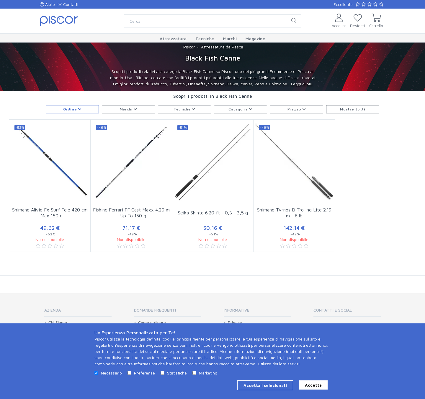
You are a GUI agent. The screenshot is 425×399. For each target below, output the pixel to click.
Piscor (189, 46)
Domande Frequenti (155, 309)
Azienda (52, 309)
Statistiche (177, 372)
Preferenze (144, 372)
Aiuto (47, 4)
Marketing (208, 372)
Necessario (111, 372)
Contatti (68, 4)
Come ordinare (152, 322)
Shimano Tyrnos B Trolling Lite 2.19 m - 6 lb (294, 213)
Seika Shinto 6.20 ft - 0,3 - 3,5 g (213, 212)
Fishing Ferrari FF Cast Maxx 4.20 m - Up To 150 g (131, 213)
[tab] (78, 312)
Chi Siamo (57, 322)
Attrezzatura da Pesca (222, 46)
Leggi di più (301, 83)
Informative (236, 309)
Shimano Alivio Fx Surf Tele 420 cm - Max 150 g (50, 213)
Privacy (235, 322)
